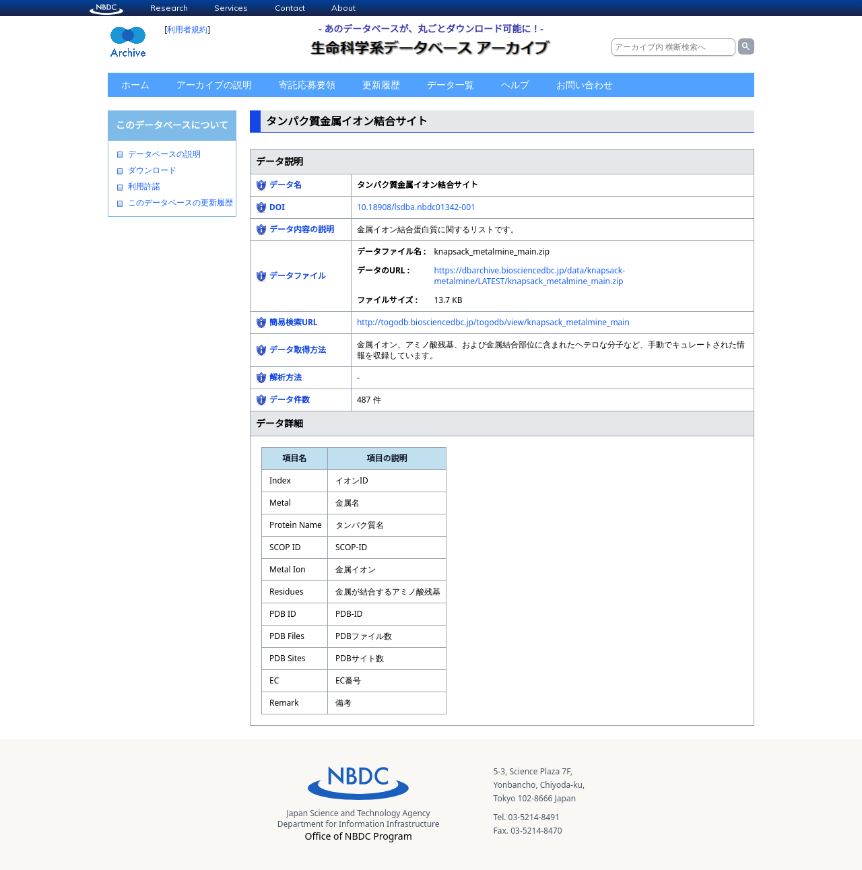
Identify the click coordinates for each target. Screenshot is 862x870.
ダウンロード (152, 170)
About (343, 8)
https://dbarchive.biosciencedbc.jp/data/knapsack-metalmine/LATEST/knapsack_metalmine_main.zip (529, 276)
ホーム (135, 84)
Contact (290, 8)
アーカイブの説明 (214, 84)
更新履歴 (381, 84)
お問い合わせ (584, 84)
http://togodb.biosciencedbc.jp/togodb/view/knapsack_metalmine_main (493, 322)
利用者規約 (187, 29)
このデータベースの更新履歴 (180, 202)
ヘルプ (515, 84)
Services (231, 8)
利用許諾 (144, 186)
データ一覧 (450, 84)
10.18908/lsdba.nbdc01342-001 (416, 207)
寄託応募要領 (307, 84)
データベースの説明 (164, 154)
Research (169, 8)
